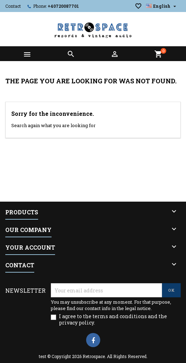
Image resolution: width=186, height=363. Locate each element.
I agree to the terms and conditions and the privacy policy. (113, 319)
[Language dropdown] (162, 6)
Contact (13, 6)
